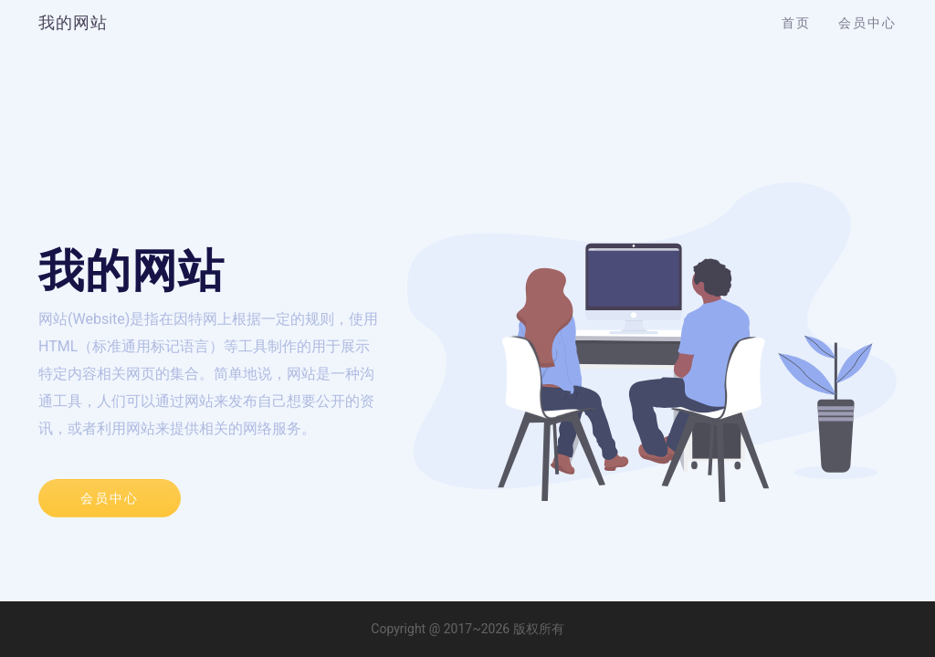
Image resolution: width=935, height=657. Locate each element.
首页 (796, 23)
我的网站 (73, 22)
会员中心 (867, 23)
